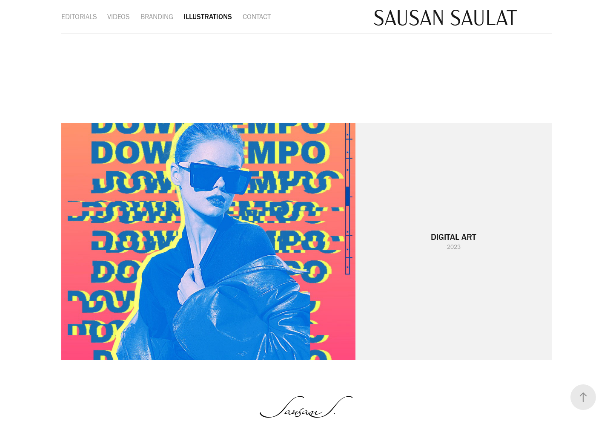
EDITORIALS (79, 16)
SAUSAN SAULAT (445, 16)
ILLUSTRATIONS (207, 16)
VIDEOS (118, 16)
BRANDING (156, 16)
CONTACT (257, 16)
